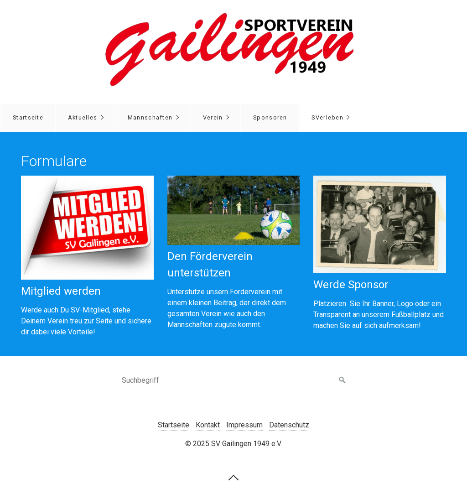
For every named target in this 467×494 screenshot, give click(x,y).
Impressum (244, 425)
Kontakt (208, 425)
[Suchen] (342, 380)
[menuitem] (27, 118)
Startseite (28, 117)
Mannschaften (150, 117)
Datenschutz (289, 425)
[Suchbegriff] (233, 380)
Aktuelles (83, 117)
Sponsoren (270, 117)
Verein (213, 117)
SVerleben (327, 117)
